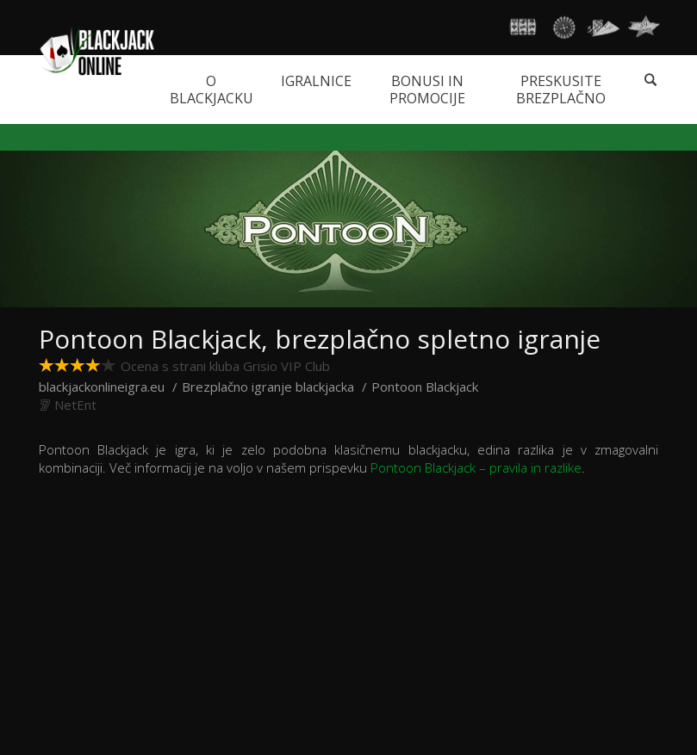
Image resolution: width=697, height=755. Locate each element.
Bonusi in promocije (427, 89)
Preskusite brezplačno (561, 89)
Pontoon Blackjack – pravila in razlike (476, 467)
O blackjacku (211, 89)
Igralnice (316, 80)
